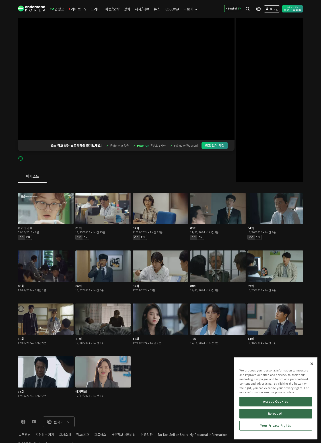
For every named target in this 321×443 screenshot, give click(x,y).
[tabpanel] (160, 286)
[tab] (32, 165)
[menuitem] (57, 9)
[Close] (312, 391)
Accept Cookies (275, 429)
